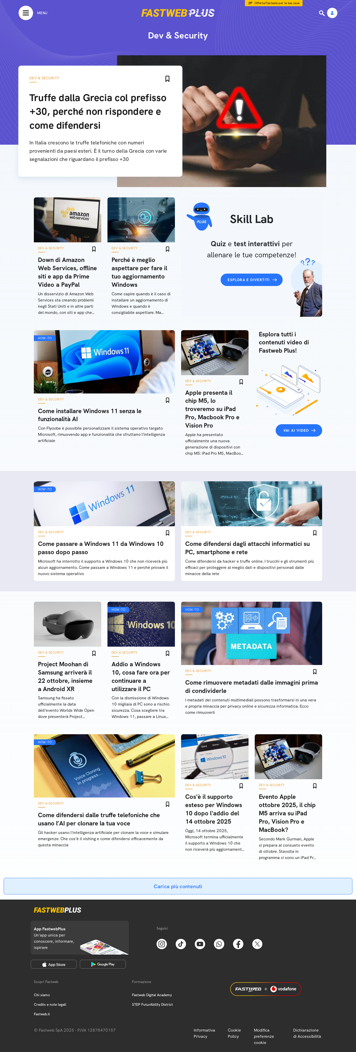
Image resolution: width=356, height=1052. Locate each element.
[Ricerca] (322, 13)
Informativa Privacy (204, 1033)
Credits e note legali (50, 1004)
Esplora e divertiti (249, 279)
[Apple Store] (54, 964)
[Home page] (178, 13)
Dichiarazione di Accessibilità (307, 1033)
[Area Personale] (332, 13)
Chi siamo (42, 995)
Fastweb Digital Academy (152, 995)
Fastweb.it (42, 1014)
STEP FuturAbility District (152, 1004)
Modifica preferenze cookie (264, 1036)
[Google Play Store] (103, 964)
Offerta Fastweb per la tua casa (277, 3)
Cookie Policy (234, 1033)
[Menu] (33, 13)
